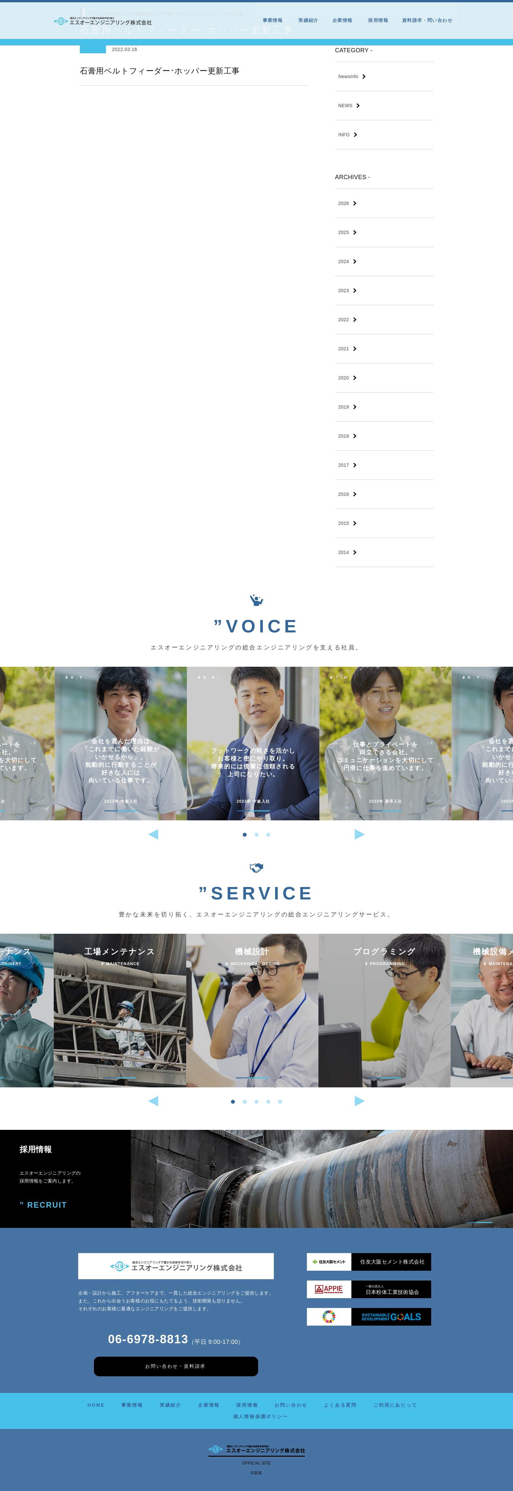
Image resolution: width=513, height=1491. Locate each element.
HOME (96, 1405)
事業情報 (274, 20)
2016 (343, 494)
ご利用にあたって (395, 1405)
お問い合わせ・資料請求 (175, 1366)
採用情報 (378, 20)
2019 (343, 407)
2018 (343, 436)
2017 (343, 465)
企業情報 (343, 20)
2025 (343, 232)
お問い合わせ (291, 1405)
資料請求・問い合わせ (427, 20)
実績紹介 (308, 20)
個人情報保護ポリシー (260, 1416)
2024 (343, 261)
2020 (343, 377)
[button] (245, 835)
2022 (343, 319)
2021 (343, 348)
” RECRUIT (44, 1205)
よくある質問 (340, 1405)
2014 (343, 552)
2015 (343, 523)
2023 (343, 290)
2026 (343, 203)
